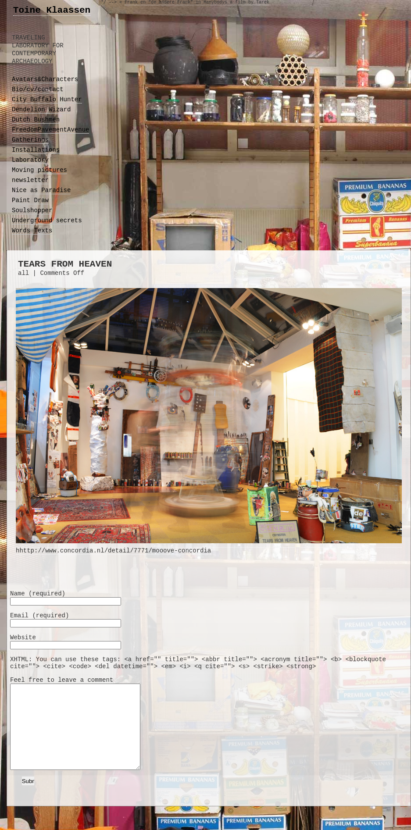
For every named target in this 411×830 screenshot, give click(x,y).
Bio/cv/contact (38, 89)
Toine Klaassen (51, 10)
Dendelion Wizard (41, 109)
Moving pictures (39, 170)
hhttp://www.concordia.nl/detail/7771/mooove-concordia (209, 547)
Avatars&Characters (45, 79)
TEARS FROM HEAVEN (65, 264)
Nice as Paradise (41, 190)
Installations (36, 149)
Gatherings (30, 139)
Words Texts (32, 230)
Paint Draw (30, 200)
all (23, 273)
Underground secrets (47, 220)
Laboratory (30, 160)
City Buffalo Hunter (47, 99)
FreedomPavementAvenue (50, 129)
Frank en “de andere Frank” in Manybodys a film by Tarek (197, 2)
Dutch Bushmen (36, 119)
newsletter (30, 180)
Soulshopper (32, 210)
